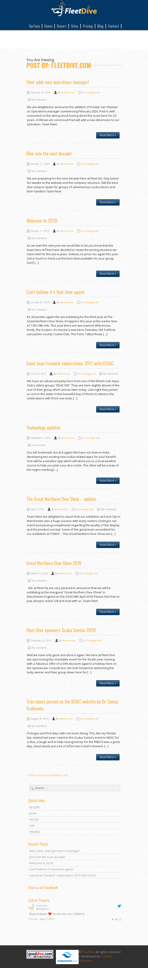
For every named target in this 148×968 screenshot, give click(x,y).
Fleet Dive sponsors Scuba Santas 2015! (61, 629)
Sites (74, 26)
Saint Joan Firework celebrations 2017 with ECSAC (70, 363)
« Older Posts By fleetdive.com (47, 775)
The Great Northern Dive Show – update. (61, 498)
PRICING (34, 832)
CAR (32, 826)
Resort (61, 26)
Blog (100, 26)
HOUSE (34, 820)
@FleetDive (42, 908)
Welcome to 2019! (41, 220)
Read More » (108, 135)
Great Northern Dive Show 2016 (53, 562)
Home (48, 26)
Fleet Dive (41, 905)
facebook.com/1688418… (69, 914)
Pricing (88, 26)
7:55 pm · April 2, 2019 (41, 919)
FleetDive (88, 951)
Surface (34, 26)
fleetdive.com (68, 92)
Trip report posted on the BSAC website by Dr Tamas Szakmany (72, 705)
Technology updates (43, 427)
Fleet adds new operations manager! (57, 81)
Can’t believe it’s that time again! (55, 291)
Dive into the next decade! (49, 153)
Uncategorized (92, 92)
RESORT (34, 807)
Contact (113, 26)
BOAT (33, 813)
